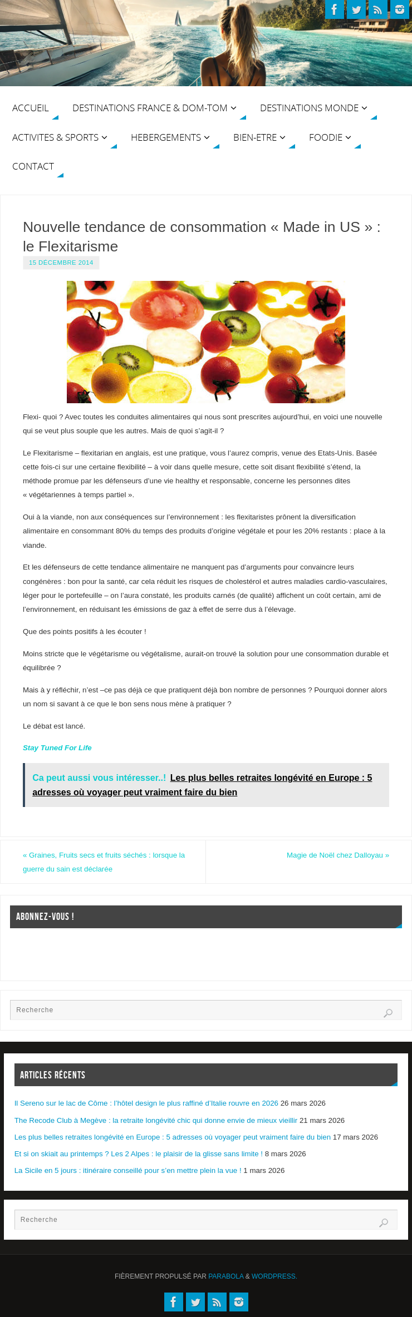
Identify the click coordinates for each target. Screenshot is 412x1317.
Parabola (225, 1276)
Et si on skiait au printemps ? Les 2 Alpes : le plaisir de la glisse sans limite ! (138, 1154)
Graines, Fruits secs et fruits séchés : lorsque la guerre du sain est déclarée (104, 862)
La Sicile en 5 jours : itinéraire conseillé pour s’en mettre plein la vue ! (128, 1170)
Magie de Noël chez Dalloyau (338, 855)
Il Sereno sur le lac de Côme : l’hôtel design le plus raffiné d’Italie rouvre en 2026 (146, 1103)
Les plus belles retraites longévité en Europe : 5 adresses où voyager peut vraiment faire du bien (172, 1137)
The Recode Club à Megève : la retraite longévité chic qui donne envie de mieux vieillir (156, 1120)
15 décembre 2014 (61, 262)
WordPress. (274, 1276)
